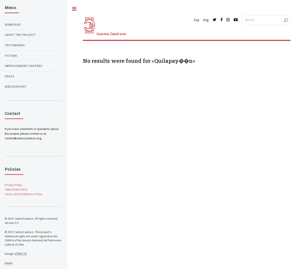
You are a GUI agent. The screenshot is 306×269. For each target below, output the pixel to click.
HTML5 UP (21, 253)
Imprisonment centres (23, 66)
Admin (9, 263)
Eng (206, 20)
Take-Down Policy (16, 189)
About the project (20, 34)
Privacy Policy (13, 185)
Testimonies (15, 45)
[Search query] (266, 20)
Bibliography (16, 86)
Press (9, 76)
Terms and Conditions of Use (23, 194)
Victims (11, 55)
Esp (196, 20)
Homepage (13, 24)
